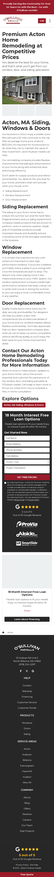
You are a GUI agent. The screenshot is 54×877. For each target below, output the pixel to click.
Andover (27, 754)
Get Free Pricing (27, 477)
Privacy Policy (33, 500)
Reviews (27, 814)
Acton (27, 748)
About (27, 797)
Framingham (27, 765)
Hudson (27, 777)
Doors (27, 728)
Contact (27, 685)
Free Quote (27, 874)
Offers (27, 808)
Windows (27, 722)
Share (27, 610)
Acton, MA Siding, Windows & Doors (24, 405)
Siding (27, 734)
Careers (27, 819)
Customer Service (27, 702)
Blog (27, 803)
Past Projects (27, 831)
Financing (27, 696)
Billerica (27, 760)
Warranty (27, 691)
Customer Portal (27, 707)
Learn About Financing (27, 619)
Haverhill (27, 771)
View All (27, 782)
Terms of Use (19, 500)
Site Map (34, 865)
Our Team (27, 825)
